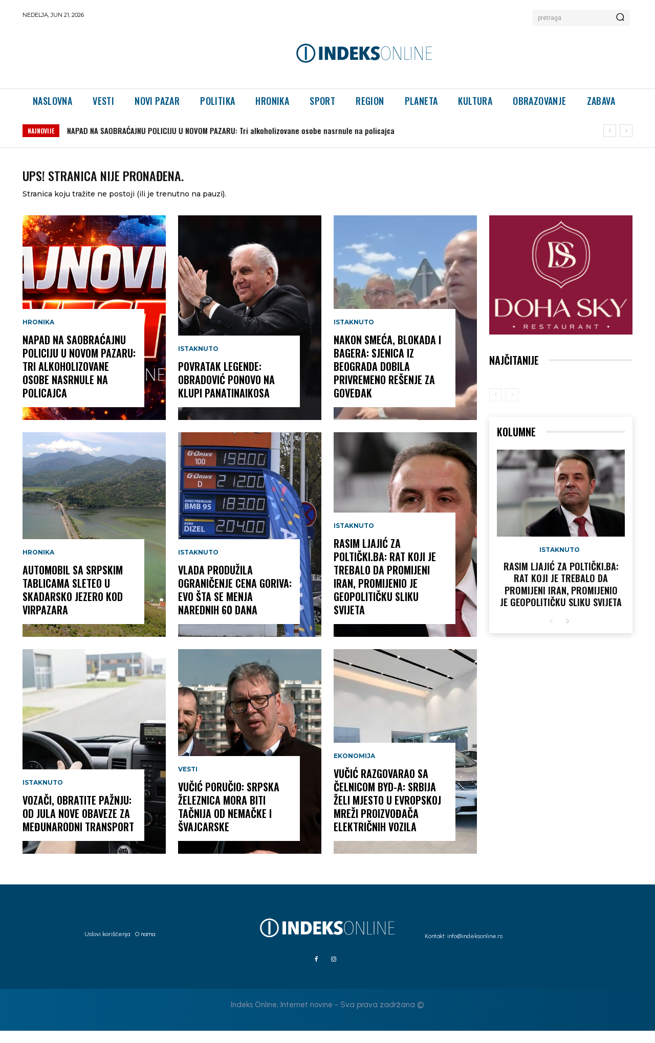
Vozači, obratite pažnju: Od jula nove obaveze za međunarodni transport (78, 826)
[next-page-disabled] (512, 407)
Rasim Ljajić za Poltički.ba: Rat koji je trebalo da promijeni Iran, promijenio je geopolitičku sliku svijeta (385, 589)
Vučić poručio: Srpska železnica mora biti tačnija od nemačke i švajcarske (228, 819)
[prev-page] (495, 407)
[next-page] (567, 634)
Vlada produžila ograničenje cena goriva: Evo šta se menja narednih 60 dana (235, 602)
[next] (626, 130)
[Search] (620, 18)
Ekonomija (354, 768)
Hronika (38, 334)
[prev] (609, 130)
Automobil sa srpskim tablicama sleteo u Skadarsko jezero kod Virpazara (199, 130)
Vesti (188, 782)
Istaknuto (43, 795)
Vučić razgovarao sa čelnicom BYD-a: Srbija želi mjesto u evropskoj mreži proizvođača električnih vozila (387, 812)
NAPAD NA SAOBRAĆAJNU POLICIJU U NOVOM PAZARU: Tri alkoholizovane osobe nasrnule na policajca (79, 378)
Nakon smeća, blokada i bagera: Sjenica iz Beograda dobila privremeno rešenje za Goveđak (387, 378)
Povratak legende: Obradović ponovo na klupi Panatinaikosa (226, 392)
